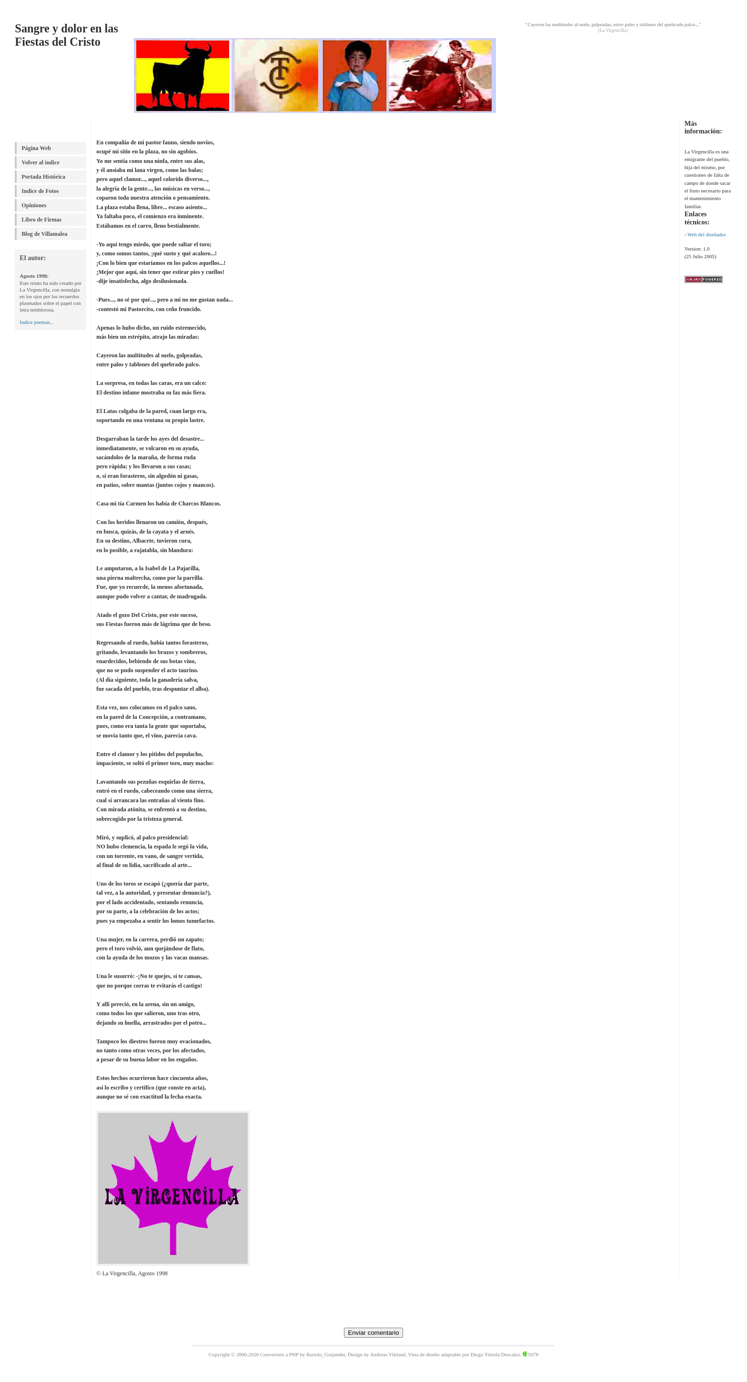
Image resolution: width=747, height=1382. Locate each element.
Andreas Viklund (387, 1354)
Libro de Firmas (41, 219)
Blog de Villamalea (44, 234)
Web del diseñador (706, 234)
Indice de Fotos (40, 191)
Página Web (36, 148)
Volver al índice (40, 162)
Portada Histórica (43, 176)
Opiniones (33, 205)
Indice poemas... (37, 322)
